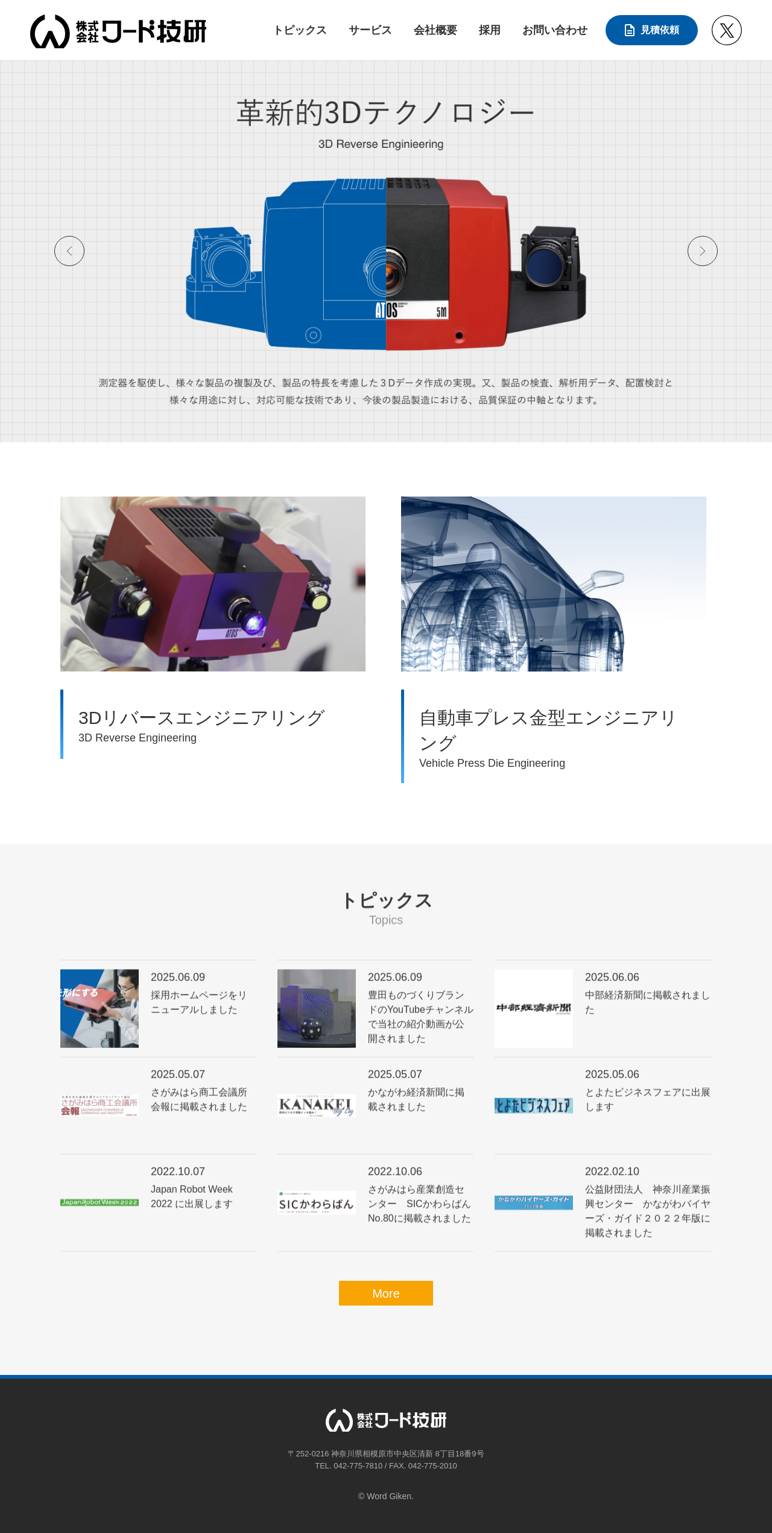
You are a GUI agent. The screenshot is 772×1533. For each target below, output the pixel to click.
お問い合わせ (554, 30)
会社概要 (435, 30)
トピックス (300, 30)
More (386, 1293)
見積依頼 (660, 30)
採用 (490, 30)
